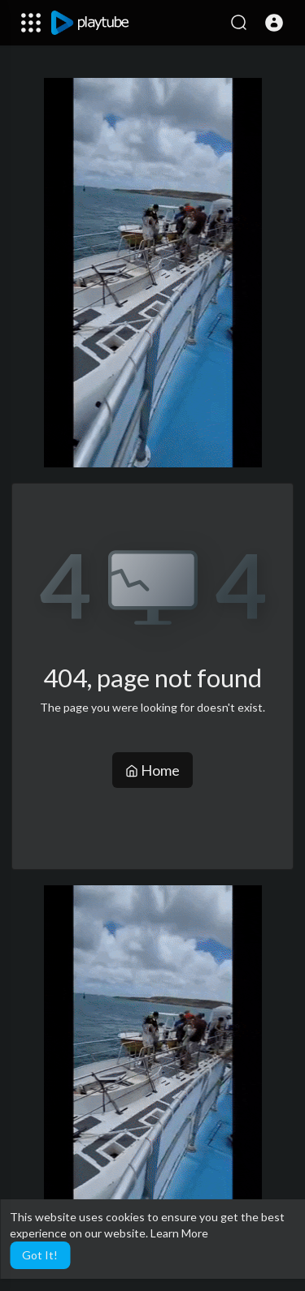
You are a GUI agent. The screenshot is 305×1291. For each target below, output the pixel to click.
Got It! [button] (40, 1255)
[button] (274, 22)
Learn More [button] (179, 1233)
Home (152, 770)
